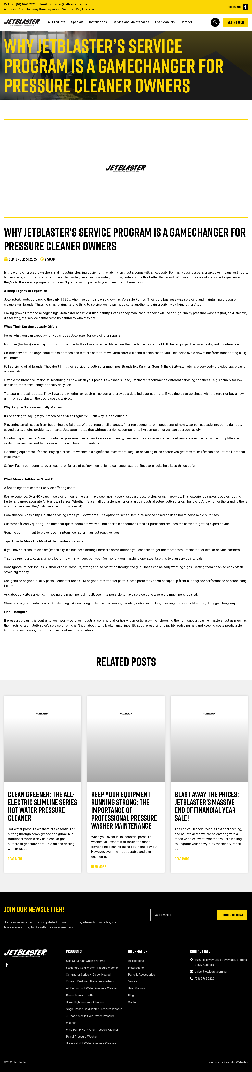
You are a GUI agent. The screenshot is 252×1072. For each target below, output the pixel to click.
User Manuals (165, 22)
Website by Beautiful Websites (228, 1062)
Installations (98, 22)
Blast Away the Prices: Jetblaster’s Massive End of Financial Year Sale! (207, 806)
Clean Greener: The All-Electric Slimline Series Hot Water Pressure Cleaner (42, 806)
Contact (186, 22)
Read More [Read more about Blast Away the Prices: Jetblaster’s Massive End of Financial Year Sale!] (182, 859)
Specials (77, 22)
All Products (56, 22)
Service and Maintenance (131, 22)
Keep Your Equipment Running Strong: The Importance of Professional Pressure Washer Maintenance (124, 810)
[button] (212, 22)
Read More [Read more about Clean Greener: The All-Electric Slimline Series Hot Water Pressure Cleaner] (15, 859)
